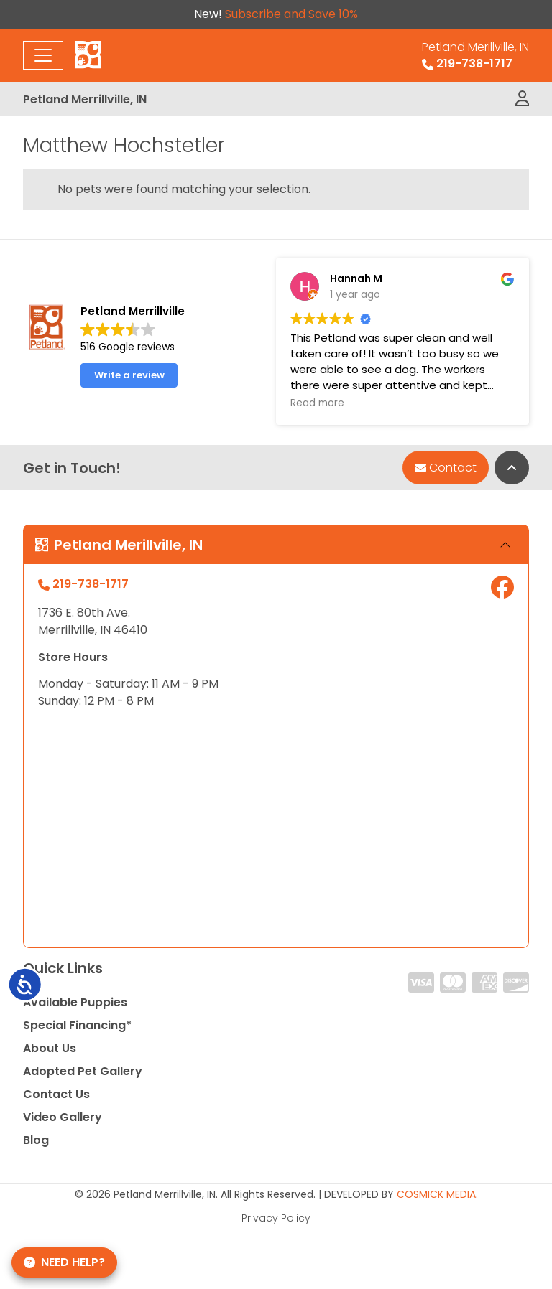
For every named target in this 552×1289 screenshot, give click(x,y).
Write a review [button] (129, 375)
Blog (36, 1140)
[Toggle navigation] (43, 55)
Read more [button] (317, 403)
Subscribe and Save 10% (291, 14)
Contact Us (56, 1094)
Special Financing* (77, 1025)
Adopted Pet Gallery (82, 1071)
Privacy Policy (276, 1218)
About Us (49, 1048)
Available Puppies (75, 1002)
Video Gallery (62, 1117)
